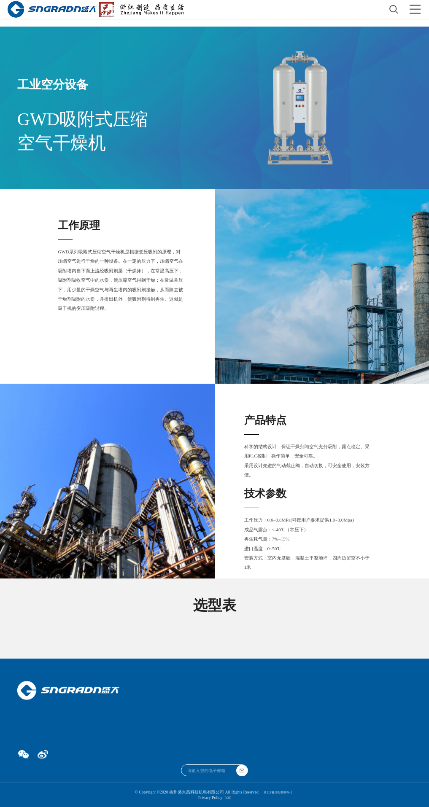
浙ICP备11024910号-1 (278, 792)
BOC (228, 797)
